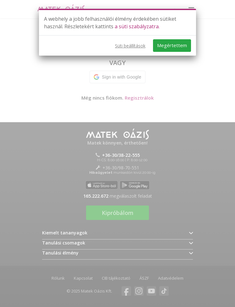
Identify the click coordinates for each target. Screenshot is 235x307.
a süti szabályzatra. (137, 26)
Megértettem (172, 45)
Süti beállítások (130, 46)
